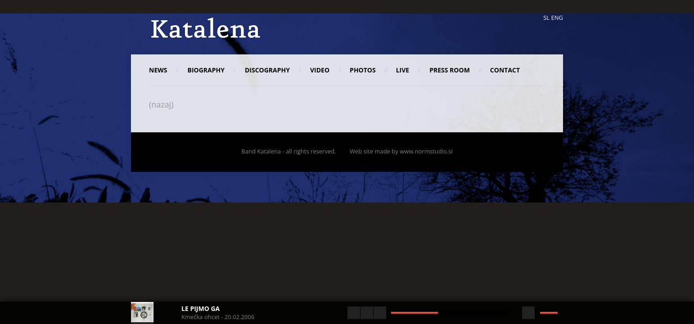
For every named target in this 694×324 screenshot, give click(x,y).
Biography (205, 70)
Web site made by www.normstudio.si (401, 151)
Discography (267, 70)
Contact (505, 70)
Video (319, 70)
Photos (363, 70)
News (158, 70)
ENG (557, 18)
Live (402, 70)
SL (546, 18)
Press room (449, 70)
